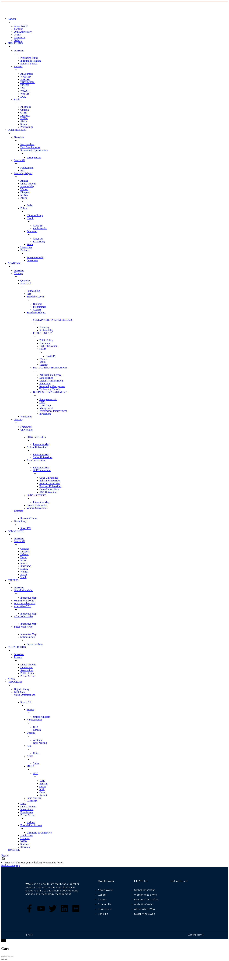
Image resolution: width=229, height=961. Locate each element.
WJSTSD (25, 79)
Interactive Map (41, 444)
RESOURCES (15, 681)
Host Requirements (30, 147)
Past (22, 170)
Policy (23, 208)
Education (32, 231)
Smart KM (25, 528)
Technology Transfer (50, 389)
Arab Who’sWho (22, 606)
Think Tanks (26, 835)
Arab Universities (36, 460)
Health (30, 218)
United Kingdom (41, 716)
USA (35, 727)
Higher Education (48, 346)
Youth (30, 244)
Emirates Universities (50, 486)
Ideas (23, 560)
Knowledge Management (52, 386)
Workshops (26, 416)
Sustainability (27, 186)
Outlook (24, 109)
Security (43, 364)
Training (18, 273)
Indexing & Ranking (30, 60)
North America (34, 719)
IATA (23, 803)
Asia (29, 745)
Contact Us (19, 37)
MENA (24, 118)
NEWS (11, 679)
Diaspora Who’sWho (24, 603)
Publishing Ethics (29, 58)
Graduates (38, 238)
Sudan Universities (42, 457)
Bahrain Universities (49, 480)
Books (17, 99)
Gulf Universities (42, 470)
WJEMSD (25, 76)
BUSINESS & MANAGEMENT (50, 392)
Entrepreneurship (35, 257)
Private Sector (27, 676)
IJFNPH (24, 85)
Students (24, 844)
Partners (18, 657)
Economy (44, 327)
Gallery (18, 40)
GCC (35, 773)
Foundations (26, 812)
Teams (17, 34)
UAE (42, 780)
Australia (37, 740)
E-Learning (39, 241)
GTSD (23, 112)
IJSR (22, 88)
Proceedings (26, 127)
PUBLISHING (15, 43)
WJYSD (24, 93)
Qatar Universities (48, 477)
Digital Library (21, 689)
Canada (37, 729)
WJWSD (24, 91)
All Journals (26, 73)
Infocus (24, 563)
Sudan (23, 124)
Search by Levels (35, 296)
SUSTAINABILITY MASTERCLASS (53, 319)
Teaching (18, 419)
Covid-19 (50, 356)
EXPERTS (13, 580)
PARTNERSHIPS (17, 647)
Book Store (19, 692)
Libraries (25, 838)
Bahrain (43, 783)
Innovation (44, 383)
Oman (42, 786)
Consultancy (20, 521)
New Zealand (40, 743)
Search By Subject (36, 312)
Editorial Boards (28, 63)
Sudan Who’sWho (23, 626)
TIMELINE (14, 849)
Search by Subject (23, 173)
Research (18, 510)
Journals (18, 66)
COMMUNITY (16, 531)
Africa (23, 121)
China (36, 753)
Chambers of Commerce (39, 832)
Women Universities (37, 508)
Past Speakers (27, 144)
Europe (30, 709)
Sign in (5, 855)
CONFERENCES (17, 129)
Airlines (31, 822)
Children (24, 548)
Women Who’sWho (24, 600)
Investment (32, 260)
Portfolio (18, 29)
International (26, 809)
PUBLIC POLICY (42, 333)
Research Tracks (28, 518)
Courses (37, 309)
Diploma (37, 304)
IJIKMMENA (27, 82)
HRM (42, 402)
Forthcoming (27, 167)
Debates (24, 554)
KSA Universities (48, 492)
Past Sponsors (34, 157)
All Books (25, 107)
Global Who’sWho (23, 590)
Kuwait (43, 795)
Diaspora (25, 115)
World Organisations (24, 694)
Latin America (34, 798)
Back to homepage (10, 865)
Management (46, 408)
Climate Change (35, 215)
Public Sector (27, 673)
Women (24, 189)
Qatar (42, 792)
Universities (26, 429)
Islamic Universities (37, 505)
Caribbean (32, 800)
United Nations (28, 183)
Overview (19, 50)
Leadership (26, 247)
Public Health (40, 228)
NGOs (23, 841)
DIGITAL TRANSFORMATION (50, 367)
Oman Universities (49, 489)
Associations (26, 670)
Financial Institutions (31, 825)
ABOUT (12, 18)
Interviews (25, 566)
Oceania (31, 732)
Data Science (46, 377)
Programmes (39, 306)
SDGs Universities (36, 437)
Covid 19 (37, 225)
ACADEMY (14, 263)
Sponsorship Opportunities (34, 150)
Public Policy (46, 340)
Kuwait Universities (49, 483)
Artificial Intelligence (50, 375)
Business (24, 250)
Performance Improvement (53, 411)
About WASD (21, 26)
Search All (19, 160)
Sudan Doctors (27, 637)
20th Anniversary (23, 31)
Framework (26, 426)
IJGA (23, 96)
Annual (24, 180)
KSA (42, 789)
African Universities (37, 447)
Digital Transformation (51, 380)
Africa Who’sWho (23, 616)
